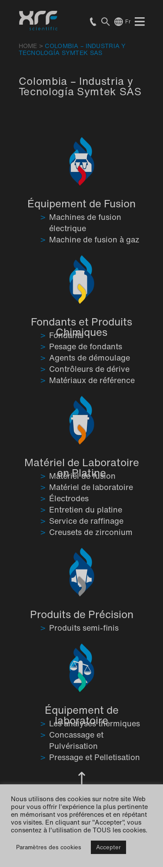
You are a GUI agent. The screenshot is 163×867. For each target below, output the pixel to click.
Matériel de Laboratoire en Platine (81, 467)
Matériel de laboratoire (91, 487)
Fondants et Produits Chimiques (81, 327)
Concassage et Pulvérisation (76, 740)
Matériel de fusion (82, 475)
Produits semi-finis (84, 627)
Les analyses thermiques (94, 723)
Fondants (66, 335)
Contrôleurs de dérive (89, 368)
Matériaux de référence (92, 380)
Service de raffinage (86, 520)
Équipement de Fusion (81, 203)
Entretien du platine (85, 509)
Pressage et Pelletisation (94, 757)
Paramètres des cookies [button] (48, 847)
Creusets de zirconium (91, 532)
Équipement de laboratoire (82, 715)
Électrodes (69, 498)
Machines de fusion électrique (85, 222)
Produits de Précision (81, 614)
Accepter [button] (108, 847)
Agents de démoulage (89, 357)
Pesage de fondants (85, 346)
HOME (28, 45)
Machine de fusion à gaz (94, 239)
